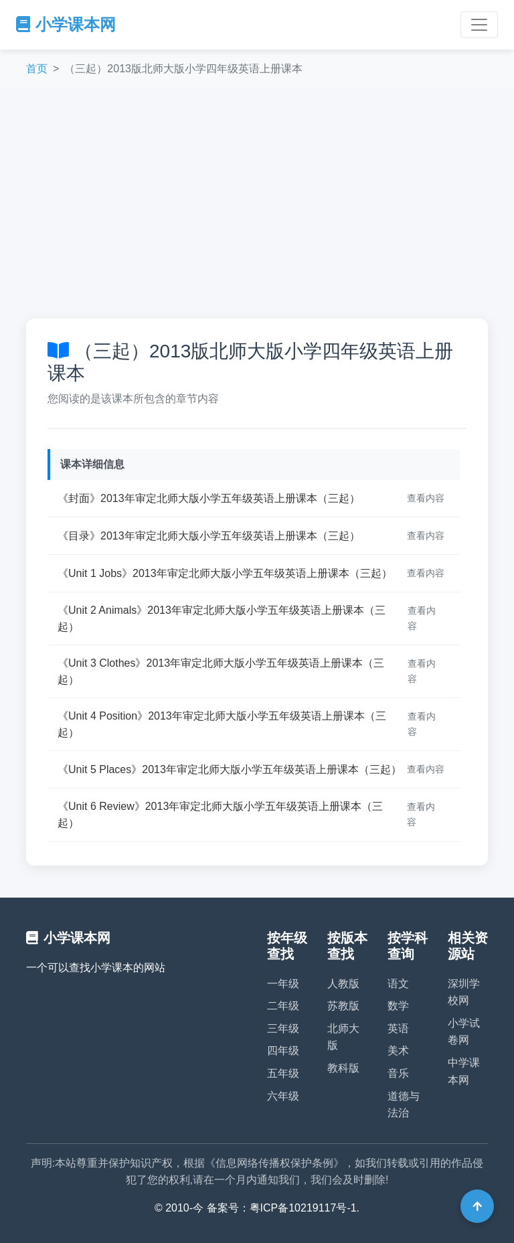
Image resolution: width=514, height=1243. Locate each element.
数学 (398, 1005)
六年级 (283, 1096)
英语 (398, 1028)
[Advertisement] (257, 203)
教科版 (343, 1068)
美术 (398, 1050)
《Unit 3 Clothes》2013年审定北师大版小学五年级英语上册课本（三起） (221, 671)
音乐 (398, 1073)
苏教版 (343, 1005)
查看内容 (425, 498)
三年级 (283, 1028)
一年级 (283, 983)
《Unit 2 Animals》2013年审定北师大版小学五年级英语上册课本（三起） (222, 618)
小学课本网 (66, 24)
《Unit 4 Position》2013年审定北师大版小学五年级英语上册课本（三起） (222, 724)
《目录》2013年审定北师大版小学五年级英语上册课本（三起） (209, 536)
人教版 (343, 983)
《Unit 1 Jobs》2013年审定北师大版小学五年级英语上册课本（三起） (225, 573)
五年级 (283, 1073)
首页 (37, 68)
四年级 (283, 1050)
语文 (398, 983)
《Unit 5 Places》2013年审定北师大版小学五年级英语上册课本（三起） (230, 769)
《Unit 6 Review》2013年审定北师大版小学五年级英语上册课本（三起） (220, 815)
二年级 (283, 1005)
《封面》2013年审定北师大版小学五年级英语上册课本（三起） (209, 498)
